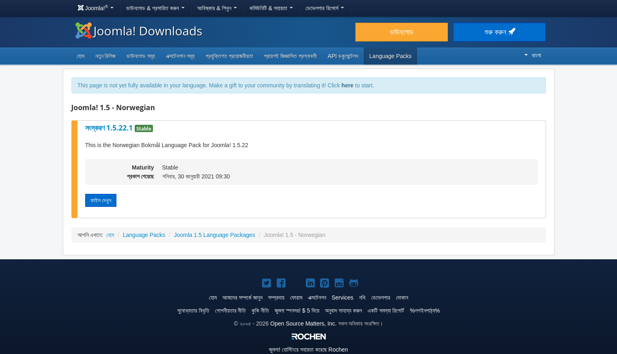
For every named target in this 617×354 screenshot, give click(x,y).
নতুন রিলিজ (105, 56)
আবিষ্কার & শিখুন (217, 8)
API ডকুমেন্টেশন (343, 56)
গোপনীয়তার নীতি (230, 310)
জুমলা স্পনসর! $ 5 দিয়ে (297, 310)
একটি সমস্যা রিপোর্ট (386, 310)
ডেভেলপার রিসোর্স (324, 8)
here (348, 85)
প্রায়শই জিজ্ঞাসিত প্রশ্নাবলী (290, 56)
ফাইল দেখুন (101, 200)
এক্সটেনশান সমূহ (180, 56)
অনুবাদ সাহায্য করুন (343, 310)
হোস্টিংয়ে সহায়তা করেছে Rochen (308, 349)
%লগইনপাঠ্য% (425, 310)
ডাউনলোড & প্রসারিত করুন (155, 8)
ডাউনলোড (401, 32)
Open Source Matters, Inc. (303, 323)
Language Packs (390, 56)
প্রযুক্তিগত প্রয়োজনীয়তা (229, 56)
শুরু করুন (499, 32)
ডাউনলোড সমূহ (141, 56)
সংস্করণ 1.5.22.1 (110, 127)
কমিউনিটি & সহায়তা (271, 8)
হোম (80, 56)
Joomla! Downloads (138, 30)
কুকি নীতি (260, 310)
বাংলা (533, 55)
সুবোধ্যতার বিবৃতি (193, 310)
